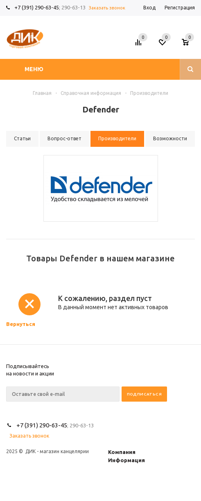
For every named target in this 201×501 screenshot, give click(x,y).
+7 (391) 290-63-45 (36, 7)
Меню (34, 69)
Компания (122, 452)
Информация (126, 460)
